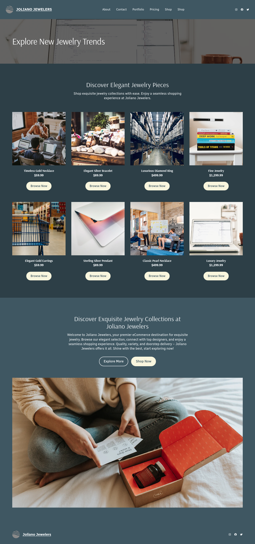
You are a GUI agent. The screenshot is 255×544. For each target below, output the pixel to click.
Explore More (114, 361)
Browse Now (39, 186)
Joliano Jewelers (34, 9)
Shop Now (143, 361)
